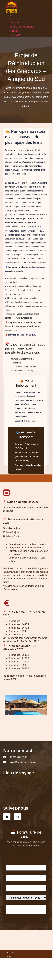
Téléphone (13, 883)
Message (12, 902)
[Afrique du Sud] (26, 788)
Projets (10, 15)
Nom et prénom (16, 862)
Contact (10, 956)
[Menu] (7, 19)
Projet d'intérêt (16, 893)
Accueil (10, 952)
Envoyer (12, 918)
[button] (8, 716)
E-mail (11, 873)
